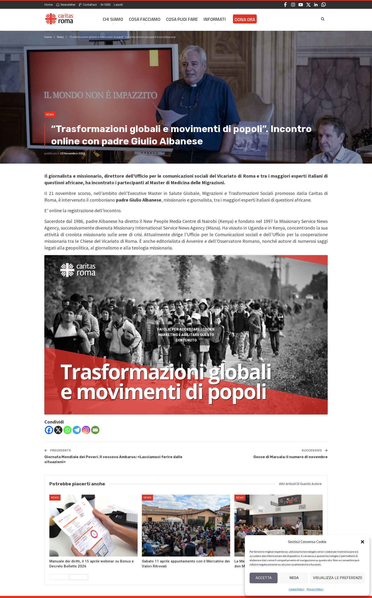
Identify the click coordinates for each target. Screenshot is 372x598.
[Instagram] (86, 430)
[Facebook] (49, 430)
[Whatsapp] (67, 430)
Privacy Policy (315, 589)
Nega (294, 578)
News (50, 114)
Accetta (264, 578)
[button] (362, 541)
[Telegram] (77, 430)
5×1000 (105, 4)
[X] (58, 430)
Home (48, 4)
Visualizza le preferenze (337, 578)
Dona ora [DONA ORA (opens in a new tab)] (245, 19)
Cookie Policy (296, 589)
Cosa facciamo (144, 19)
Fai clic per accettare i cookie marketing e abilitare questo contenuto (186, 334)
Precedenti (59, 577)
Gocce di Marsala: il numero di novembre (290, 457)
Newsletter (65, 4)
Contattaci (88, 4)
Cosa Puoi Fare (182, 19)
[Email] (95, 430)
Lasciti (118, 4)
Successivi (78, 577)
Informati (215, 19)
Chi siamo (113, 19)
